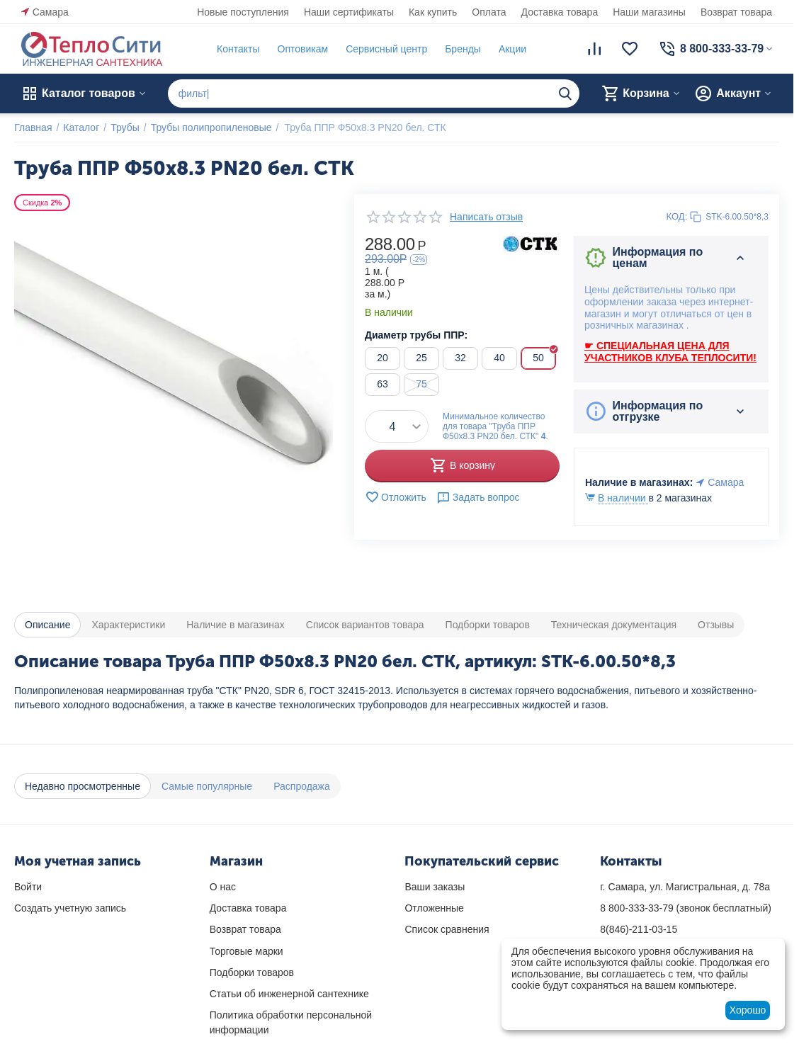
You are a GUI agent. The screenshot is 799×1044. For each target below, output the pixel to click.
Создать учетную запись (70, 908)
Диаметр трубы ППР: (416, 335)
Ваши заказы (434, 886)
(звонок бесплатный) (685, 908)
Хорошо (748, 1010)
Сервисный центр (386, 49)
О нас (223, 886)
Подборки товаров (252, 972)
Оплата (489, 12)
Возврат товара (736, 12)
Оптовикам (302, 49)
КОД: (677, 216)
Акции (512, 49)
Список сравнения (446, 929)
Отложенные (433, 908)
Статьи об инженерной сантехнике (289, 993)
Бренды (463, 49)
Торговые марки (246, 951)
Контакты (238, 49)
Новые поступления (243, 12)
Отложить (395, 497)
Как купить (433, 12)
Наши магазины (649, 12)
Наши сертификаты (349, 12)
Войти (28, 886)
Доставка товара (560, 12)
